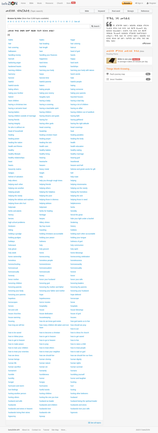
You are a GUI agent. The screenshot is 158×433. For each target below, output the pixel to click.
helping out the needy (79, 188)
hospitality (43, 306)
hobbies (74, 230)
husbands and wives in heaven (20, 409)
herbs (73, 207)
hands (73, 55)
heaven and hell (77, 165)
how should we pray (78, 325)
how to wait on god (78, 352)
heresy (11, 215)
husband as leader (46, 401)
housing (11, 321)
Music (39, 3)
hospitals (74, 306)
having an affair (77, 108)
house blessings (77, 310)
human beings (13, 359)
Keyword (101, 11)
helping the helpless (47, 192)
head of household (15, 131)
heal (72, 131)
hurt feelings (13, 390)
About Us (25, 430)
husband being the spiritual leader (84, 401)
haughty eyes (44, 97)
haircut (73, 47)
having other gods (46, 123)
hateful (11, 82)
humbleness (44, 374)
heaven (42, 165)
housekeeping (44, 317)
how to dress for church (80, 333)
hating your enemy (46, 93)
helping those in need (79, 200)
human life (12, 363)
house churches (14, 314)
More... (64, 430)
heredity (74, 211)
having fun (43, 120)
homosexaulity (76, 264)
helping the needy (15, 196)
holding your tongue (78, 238)
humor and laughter (78, 378)
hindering (74, 222)
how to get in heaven (47, 336)
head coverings (77, 127)
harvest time (44, 78)
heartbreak (75, 161)
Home (23, 3)
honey (41, 276)
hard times (43, 63)
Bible (31, 3)
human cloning (45, 359)
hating (73, 85)
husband (74, 397)
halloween (12, 51)
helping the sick (77, 196)
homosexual (13, 268)
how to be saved (14, 333)
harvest (11, 78)
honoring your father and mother (52, 291)
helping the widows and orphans (21, 200)
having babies (13, 112)
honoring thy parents (79, 287)
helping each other (15, 184)
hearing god (75, 158)
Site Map (55, 430)
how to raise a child (78, 344)
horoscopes (12, 302)
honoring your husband (80, 291)
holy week (12, 253)
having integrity (14, 123)
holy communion (77, 245)
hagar (73, 40)
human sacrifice (14, 367)
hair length (43, 47)
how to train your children (18, 348)
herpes (42, 219)
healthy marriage (77, 154)
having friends (13, 120)
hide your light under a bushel (82, 219)
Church (60, 3)
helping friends (45, 184)
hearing (42, 158)
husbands (12, 405)
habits (10, 40)
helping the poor (45, 196)
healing (11, 135)
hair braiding (44, 44)
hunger (11, 382)
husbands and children (48, 405)
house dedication (46, 314)
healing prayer (45, 139)
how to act (75, 329)
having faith (75, 116)
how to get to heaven (16, 340)
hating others (13, 89)
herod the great (77, 215)
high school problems (16, 222)
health (73, 142)
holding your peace (46, 238)
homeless (12, 260)
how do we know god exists (50, 321)
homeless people (46, 260)
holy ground (44, 249)
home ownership (14, 257)
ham (41, 51)
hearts (10, 165)
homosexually (13, 272)
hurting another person (17, 393)
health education (77, 146)
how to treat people (78, 348)
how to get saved (77, 336)
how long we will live (16, 325)
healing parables (77, 135)
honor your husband (47, 279)
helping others (45, 188)
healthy (11, 150)
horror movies (44, 302)
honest (73, 272)
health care (43, 146)
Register (151, 3)
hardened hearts (14, 66)
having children (45, 112)
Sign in (139, 3)
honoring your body (16, 291)
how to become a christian (49, 333)
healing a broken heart (48, 135)
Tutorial (46, 430)
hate (72, 78)
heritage (42, 215)
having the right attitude (80, 123)
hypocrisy (12, 416)
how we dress (13, 355)
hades (41, 40)
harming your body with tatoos (82, 70)
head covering (45, 127)
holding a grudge (15, 234)
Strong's (130, 11)
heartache (43, 161)
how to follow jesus (15, 336)
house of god (76, 314)
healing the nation (15, 142)
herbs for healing (46, 211)
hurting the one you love (48, 397)
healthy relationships (16, 158)
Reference (145, 11)
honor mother (13, 279)
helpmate (12, 207)
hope (41, 295)
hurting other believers (79, 393)
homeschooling (14, 264)
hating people (44, 89)
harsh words (75, 74)
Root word (116, 11)
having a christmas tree (17, 104)
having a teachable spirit (49, 108)
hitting (10, 230)
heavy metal (44, 169)
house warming (14, 317)
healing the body (77, 139)
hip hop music (44, 226)
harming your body (46, 70)
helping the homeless (79, 192)
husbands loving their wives (19, 412)
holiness (42, 241)
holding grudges (14, 238)
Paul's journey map (128, 74)
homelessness (76, 260)
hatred (10, 97)
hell (72, 173)
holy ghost (12, 249)
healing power (13, 139)
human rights (76, 363)
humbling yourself (78, 374)
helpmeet (43, 207)
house (41, 310)
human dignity (76, 359)
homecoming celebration (80, 257)
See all (77, 22)
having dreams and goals (49, 116)
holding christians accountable (51, 234)
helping (73, 180)
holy (41, 245)
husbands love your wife (80, 409)
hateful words (13, 85)
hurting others (13, 397)
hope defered (76, 295)
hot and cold (13, 310)
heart (10, 161)
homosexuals (44, 272)
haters (41, 85)
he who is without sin (16, 127)
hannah (11, 59)
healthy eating (76, 150)
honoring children (15, 283)
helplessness (76, 203)
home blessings (77, 253)
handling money (14, 55)
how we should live (46, 355)
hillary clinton (44, 222)
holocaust (12, 245)
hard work (74, 63)
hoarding (42, 230)
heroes (11, 219)
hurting (73, 390)
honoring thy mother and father (51, 287)
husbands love (45, 409)
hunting (73, 382)
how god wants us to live (80, 321)
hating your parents (78, 93)
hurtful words (44, 390)
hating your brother (15, 93)
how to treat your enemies (18, 352)
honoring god (44, 283)
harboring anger (14, 63)
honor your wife (77, 279)
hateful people (76, 82)
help (41, 177)
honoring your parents (17, 295)
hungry (42, 382)
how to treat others (46, 348)
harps (41, 74)
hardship (42, 66)
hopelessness (44, 298)
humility (11, 378)
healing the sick (45, 142)
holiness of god (76, 241)
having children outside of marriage (22, 116)
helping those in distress (48, 200)
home (41, 253)
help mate (74, 177)
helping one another (16, 188)
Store (71, 3)
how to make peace (16, 344)
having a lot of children (79, 104)
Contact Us (36, 430)
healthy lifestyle (14, 154)
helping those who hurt (17, 203)
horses (11, 306)
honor (73, 276)
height (41, 173)
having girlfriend (77, 120)
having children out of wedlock (82, 112)
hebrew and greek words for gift (83, 169)
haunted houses (77, 97)
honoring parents (15, 287)
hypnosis (74, 412)
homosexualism (45, 268)
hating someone (77, 89)
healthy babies (45, 150)
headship (43, 131)
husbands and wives (79, 405)
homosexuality (76, 268)
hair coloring (75, 44)
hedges (11, 173)
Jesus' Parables (128, 79)
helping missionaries (79, 184)
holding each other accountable (83, 234)
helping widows (45, 203)
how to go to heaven (47, 340)
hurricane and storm (16, 386)
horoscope (75, 298)
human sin (43, 367)
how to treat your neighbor (49, 352)
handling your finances (48, 55)
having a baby (44, 101)
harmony (11, 74)
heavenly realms (14, 169)
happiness (43, 59)
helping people (14, 192)
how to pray (44, 344)
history (73, 226)
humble (11, 374)
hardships (74, 66)
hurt (72, 386)
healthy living (44, 154)
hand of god (75, 51)
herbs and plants (15, 211)
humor (42, 378)
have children (13, 101)
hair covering (13, 47)
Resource (49, 3)
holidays (11, 241)
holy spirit (74, 249)
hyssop (42, 416)
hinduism (11, 226)
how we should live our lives (82, 355)
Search (95, 26)
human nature (44, 363)
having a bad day (77, 101)
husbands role (45, 412)
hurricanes (43, 386)
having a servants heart (17, 108)
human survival (76, 367)
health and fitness (15, 146)
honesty (11, 276)
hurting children (45, 393)
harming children (15, 70)
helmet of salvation (15, 177)
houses (73, 317)
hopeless (11, 298)
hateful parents (45, 82)
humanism (12, 371)
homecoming (44, 257)
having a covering (46, 104)
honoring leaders (77, 283)
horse (73, 302)
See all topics (94, 423)
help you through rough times (50, 180)
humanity (43, 371)
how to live (75, 340)
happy (73, 59)
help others (12, 180)
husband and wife (15, 401)
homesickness (45, 264)
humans (74, 371)
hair (9, 44)
